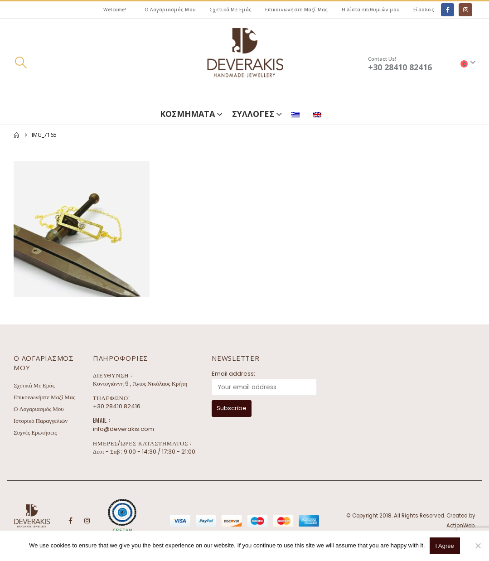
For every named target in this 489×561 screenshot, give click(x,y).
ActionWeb (460, 525)
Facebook (70, 520)
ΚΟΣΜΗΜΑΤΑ (187, 113)
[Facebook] (447, 9)
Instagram (87, 520)
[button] (21, 62)
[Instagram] (465, 9)
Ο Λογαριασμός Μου (170, 9)
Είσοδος (423, 9)
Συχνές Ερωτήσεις (35, 432)
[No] (477, 545)
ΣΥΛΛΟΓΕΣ (253, 113)
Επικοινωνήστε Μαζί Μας (296, 9)
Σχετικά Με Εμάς (230, 9)
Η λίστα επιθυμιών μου (371, 9)
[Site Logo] (244, 62)
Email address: (233, 373)
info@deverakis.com (123, 429)
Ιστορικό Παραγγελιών (41, 420)
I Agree (445, 545)
